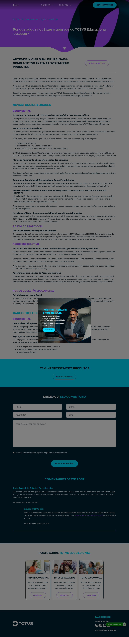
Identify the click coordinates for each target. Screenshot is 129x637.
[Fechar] (89, 296)
